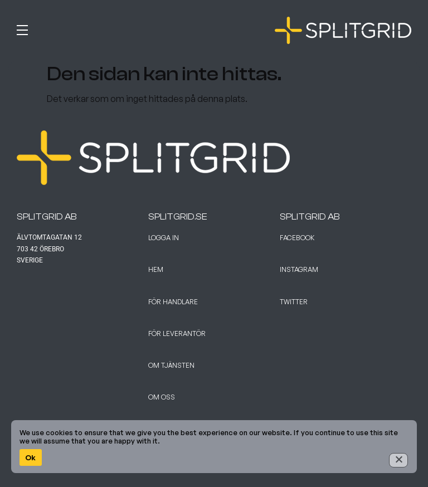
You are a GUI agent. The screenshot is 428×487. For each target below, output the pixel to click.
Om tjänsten (171, 365)
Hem (155, 269)
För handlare (173, 302)
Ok (30, 457)
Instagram (299, 269)
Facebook (297, 237)
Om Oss (161, 397)
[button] (112, 28)
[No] (398, 460)
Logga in (163, 237)
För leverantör (177, 333)
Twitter (294, 302)
